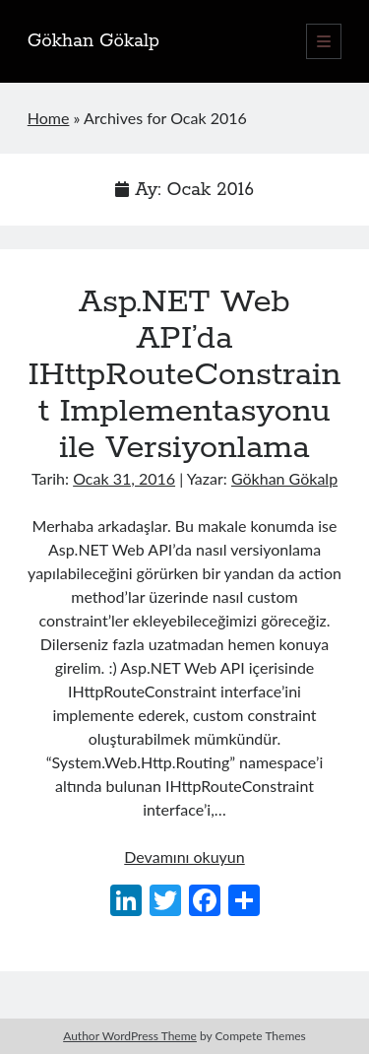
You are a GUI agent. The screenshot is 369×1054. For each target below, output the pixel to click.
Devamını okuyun (184, 856)
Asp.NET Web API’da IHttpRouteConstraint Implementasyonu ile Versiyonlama (185, 375)
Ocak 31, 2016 (124, 478)
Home (49, 117)
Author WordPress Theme (130, 1035)
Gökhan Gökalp (93, 41)
